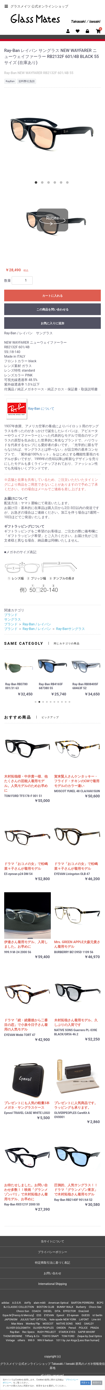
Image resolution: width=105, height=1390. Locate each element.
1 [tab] (37, 183)
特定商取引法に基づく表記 (52, 1262)
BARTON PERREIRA (82, 1302)
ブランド (11, 615)
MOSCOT (48, 1323)
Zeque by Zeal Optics (89, 1336)
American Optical (58, 1302)
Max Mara (17, 1323)
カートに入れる (52, 295)
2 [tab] (43, 183)
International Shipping (52, 1284)
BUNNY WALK (65, 1306)
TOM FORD (67, 1336)
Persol (72, 1327)
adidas (5, 1302)
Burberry (81, 1306)
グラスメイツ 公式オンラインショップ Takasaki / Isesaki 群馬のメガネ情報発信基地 (52, 1366)
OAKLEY (89, 1323)
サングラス (12, 619)
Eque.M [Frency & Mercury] (18, 1315)
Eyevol (60, 1315)
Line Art (96, 1319)
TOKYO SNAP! (50, 1336)
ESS (39, 1315)
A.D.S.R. (16, 1302)
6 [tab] (68, 183)
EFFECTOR (69, 1311)
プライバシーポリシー (52, 1252)
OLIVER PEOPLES (43, 1327)
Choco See (95, 1306)
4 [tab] (56, 183)
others (21, 1340)
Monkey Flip (33, 1323)
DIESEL (48, 1311)
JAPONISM (10, 1319)
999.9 (31, 1340)
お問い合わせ (52, 1273)
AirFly (27, 1302)
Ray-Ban (14, 1331)
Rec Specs (28, 1331)
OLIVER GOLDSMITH (18, 1327)
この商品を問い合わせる (52, 309)
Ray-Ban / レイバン (37, 624)
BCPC (100, 1302)
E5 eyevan (73, 1315)
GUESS (86, 1315)
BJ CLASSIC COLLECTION (19, 1306)
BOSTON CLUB (45, 1306)
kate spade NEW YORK (63, 1319)
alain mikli (40, 1302)
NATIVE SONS (64, 1323)
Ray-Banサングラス (70, 629)
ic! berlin (97, 1315)
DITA (57, 1311)
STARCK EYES (67, 1331)
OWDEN (61, 1327)
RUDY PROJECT (46, 1331)
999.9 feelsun (45, 1340)
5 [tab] (62, 183)
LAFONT (84, 1319)
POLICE (83, 1327)
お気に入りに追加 (52, 323)
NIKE (78, 1323)
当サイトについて (52, 1241)
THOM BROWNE (12, 1336)
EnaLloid (83, 1311)
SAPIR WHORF (86, 1331)
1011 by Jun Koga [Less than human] (77, 1340)
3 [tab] (49, 183)
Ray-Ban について (30, 409)
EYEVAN (49, 1315)
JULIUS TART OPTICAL (33, 1319)
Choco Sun (22, 1311)
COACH (36, 1311)
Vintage (10, 1340)
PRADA (94, 1327)
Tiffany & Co (32, 1336)
